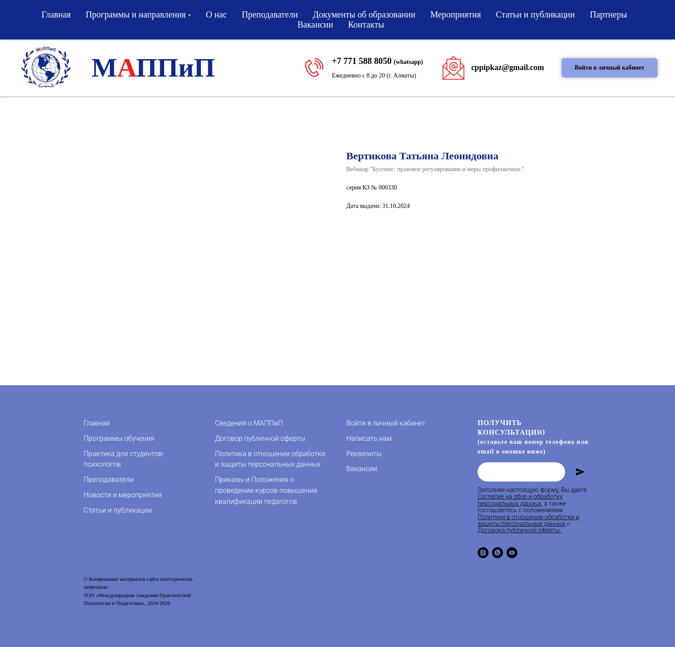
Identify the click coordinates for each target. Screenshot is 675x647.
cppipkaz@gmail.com (507, 67)
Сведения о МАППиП (249, 423)
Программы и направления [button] (136, 14)
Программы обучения (119, 438)
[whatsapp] (497, 552)
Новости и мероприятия (123, 495)
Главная (56, 14)
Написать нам (369, 438)
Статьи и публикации (535, 14)
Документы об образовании (364, 14)
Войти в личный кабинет (385, 423)
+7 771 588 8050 (361, 61)
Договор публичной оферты (260, 438)
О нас (216, 14)
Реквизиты (364, 454)
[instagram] (483, 552)
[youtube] (511, 552)
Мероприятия (455, 14)
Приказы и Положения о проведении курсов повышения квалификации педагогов (266, 490)
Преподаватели (270, 14)
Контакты (366, 24)
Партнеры (608, 14)
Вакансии (315, 24)
